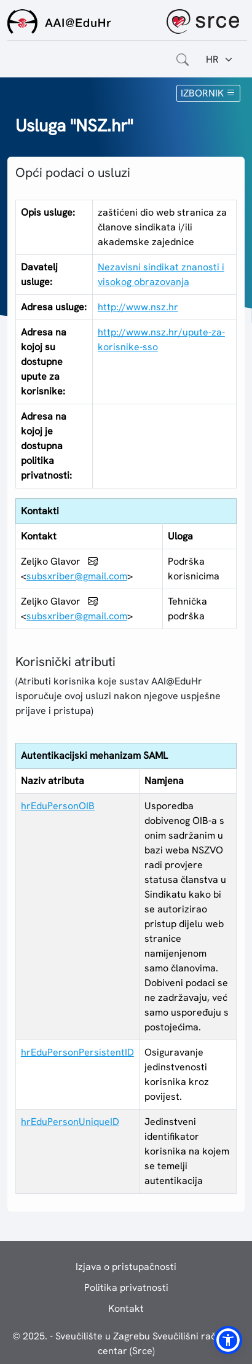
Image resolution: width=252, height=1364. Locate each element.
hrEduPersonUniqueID (70, 1121)
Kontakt (126, 1308)
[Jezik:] (220, 60)
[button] (228, 1340)
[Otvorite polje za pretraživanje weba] (182, 59)
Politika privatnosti (126, 1287)
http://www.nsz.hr (138, 306)
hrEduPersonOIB (58, 805)
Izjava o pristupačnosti (126, 1266)
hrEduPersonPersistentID (77, 1052)
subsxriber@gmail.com (76, 576)
